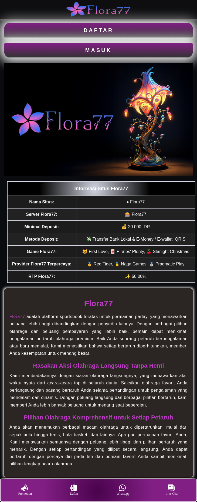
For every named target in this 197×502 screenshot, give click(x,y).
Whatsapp (123, 490)
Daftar (74, 490)
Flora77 (17, 316)
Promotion (25, 490)
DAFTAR (99, 30)
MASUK (98, 50)
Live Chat (171, 490)
